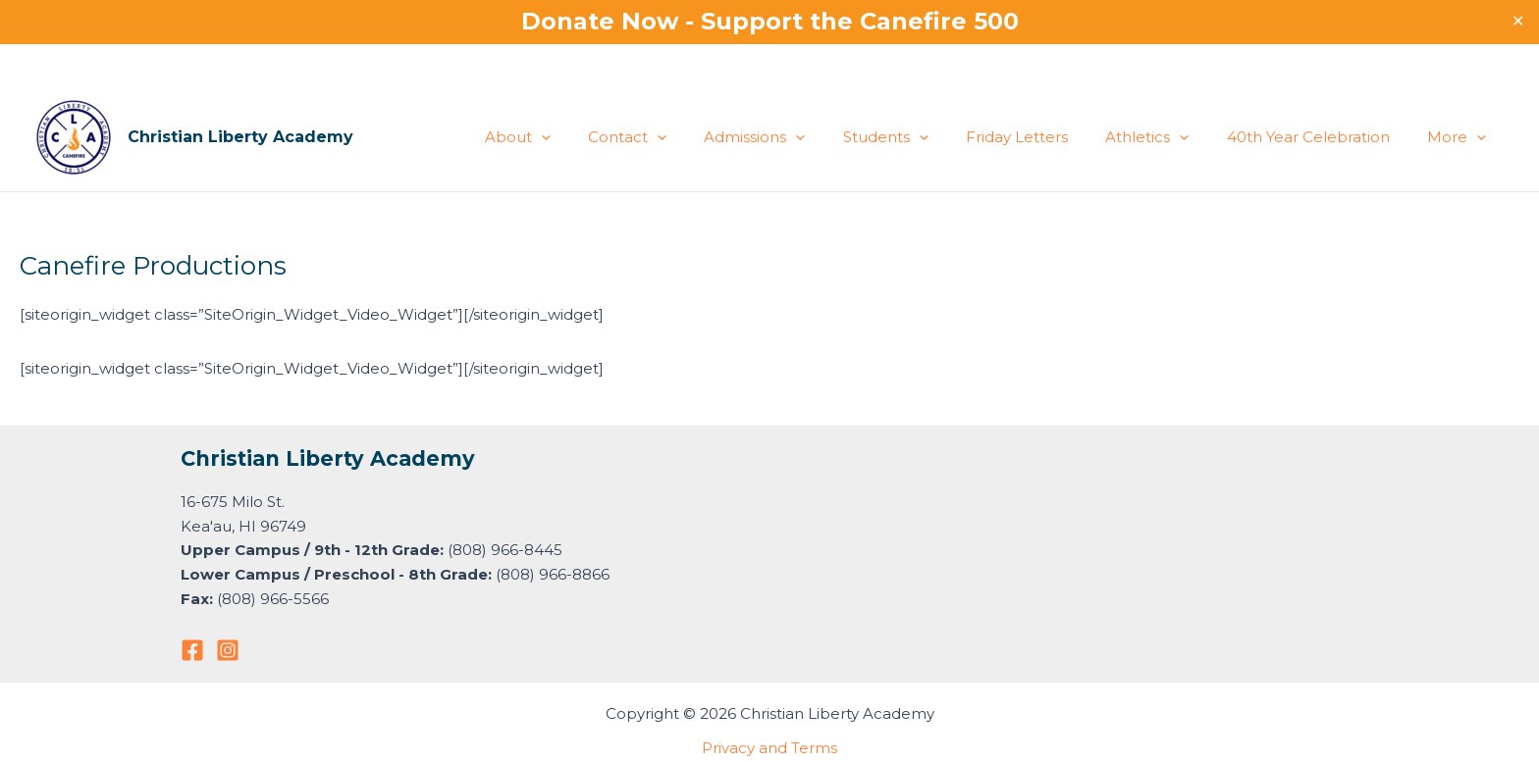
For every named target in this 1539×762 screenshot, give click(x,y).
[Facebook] (192, 650)
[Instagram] (227, 650)
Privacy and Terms (769, 747)
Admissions (799, 137)
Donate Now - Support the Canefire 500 (770, 21)
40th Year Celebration (1320, 136)
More (1460, 137)
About (578, 137)
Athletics (1167, 137)
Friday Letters (1045, 136)
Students (922, 137)
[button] (602, 137)
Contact (680, 137)
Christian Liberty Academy (240, 136)
